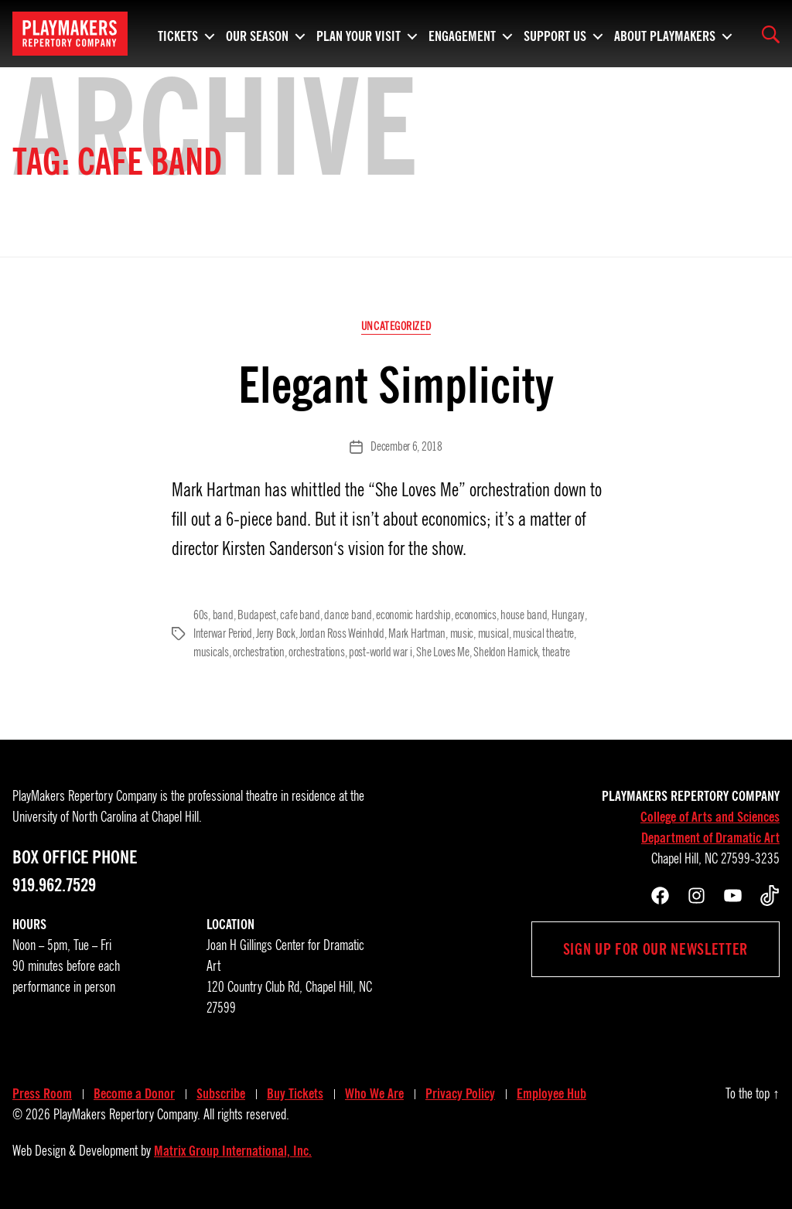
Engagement (462, 34)
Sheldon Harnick (505, 652)
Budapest (256, 615)
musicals (211, 652)
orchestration (259, 652)
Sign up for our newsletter (655, 949)
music (462, 634)
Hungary (567, 615)
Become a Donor (134, 1094)
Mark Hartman (417, 634)
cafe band (300, 615)
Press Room (42, 1094)
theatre (556, 652)
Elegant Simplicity (396, 385)
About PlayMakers (664, 34)
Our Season (257, 34)
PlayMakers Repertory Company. (126, 1114)
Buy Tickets (295, 1094)
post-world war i (380, 652)
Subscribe (220, 1094)
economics (476, 615)
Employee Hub (551, 1094)
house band (523, 615)
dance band (347, 615)
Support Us (555, 34)
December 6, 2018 (406, 447)
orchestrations (316, 652)
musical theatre (543, 634)
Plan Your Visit (358, 34)
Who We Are (374, 1094)
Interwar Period (222, 634)
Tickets (178, 34)
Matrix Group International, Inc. (233, 1151)
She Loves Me (442, 652)
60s (200, 615)
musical (493, 634)
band (223, 615)
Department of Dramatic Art (710, 838)
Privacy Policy (460, 1094)
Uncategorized (396, 326)
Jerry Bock (275, 634)
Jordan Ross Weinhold (341, 634)
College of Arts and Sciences (710, 817)
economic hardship (413, 615)
